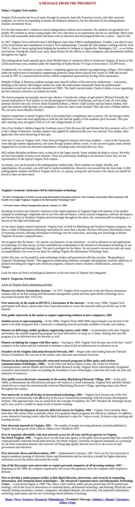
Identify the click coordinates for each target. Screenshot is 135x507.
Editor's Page (67, 502)
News (17, 499)
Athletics (98, 499)
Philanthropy (56, 499)
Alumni (110, 499)
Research (41, 499)
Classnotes (122, 499)
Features (28, 499)
